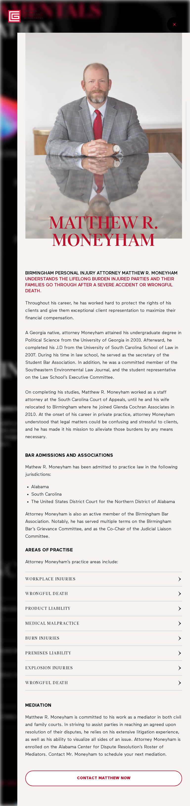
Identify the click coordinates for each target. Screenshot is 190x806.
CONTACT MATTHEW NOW (104, 778)
